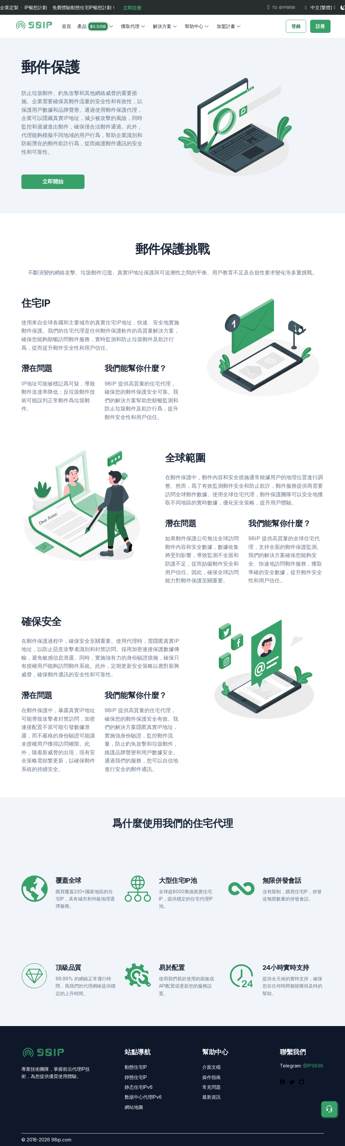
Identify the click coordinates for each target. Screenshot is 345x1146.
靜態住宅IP (136, 1077)
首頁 (66, 26)
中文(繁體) (319, 7)
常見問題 (211, 1087)
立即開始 (52, 181)
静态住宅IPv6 (139, 1087)
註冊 (320, 26)
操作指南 (211, 1077)
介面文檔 (211, 1067)
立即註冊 (132, 8)
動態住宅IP (136, 1067)
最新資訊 (211, 1097)
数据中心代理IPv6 (143, 1097)
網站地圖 (134, 1107)
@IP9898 (313, 1065)
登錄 (296, 26)
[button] (95, 26)
